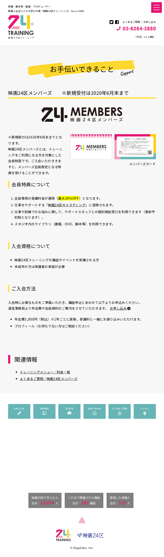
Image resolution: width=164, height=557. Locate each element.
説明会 (111, 453)
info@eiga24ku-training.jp (27, 483)
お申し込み (149, 22)
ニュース (71, 443)
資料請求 (112, 448)
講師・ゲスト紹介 (79, 458)
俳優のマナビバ (74, 467)
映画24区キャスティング (66, 204)
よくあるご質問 (131, 22)
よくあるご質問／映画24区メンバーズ (48, 378)
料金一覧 (74, 462)
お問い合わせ (114, 459)
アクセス (112, 469)
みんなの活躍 (73, 472)
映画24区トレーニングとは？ (82, 448)
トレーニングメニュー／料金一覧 (45, 372)
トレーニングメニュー (78, 453)
